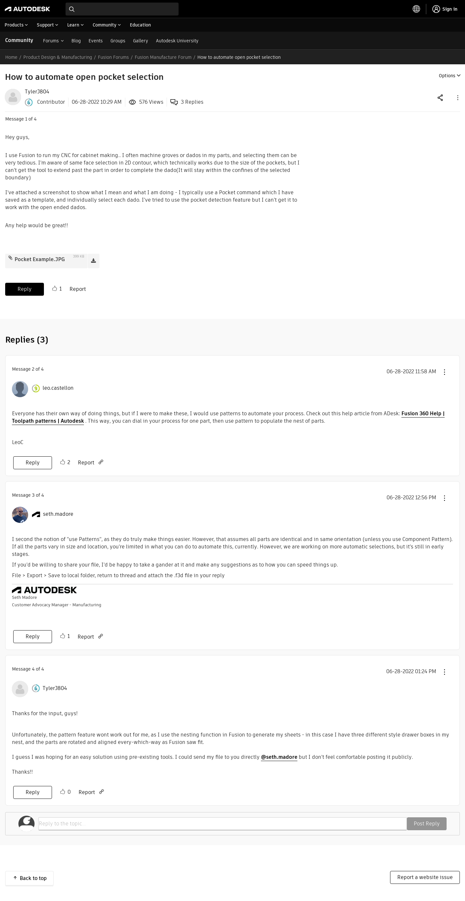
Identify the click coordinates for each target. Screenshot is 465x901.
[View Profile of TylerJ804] (37, 92)
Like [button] (54, 288)
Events (95, 40)
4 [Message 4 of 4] (33, 669)
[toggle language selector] (416, 9)
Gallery (140, 40)
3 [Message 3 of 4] (33, 495)
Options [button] (447, 75)
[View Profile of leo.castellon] (58, 388)
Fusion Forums (113, 57)
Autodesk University (177, 40)
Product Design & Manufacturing (57, 57)
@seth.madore (279, 757)
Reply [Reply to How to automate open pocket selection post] (24, 289)
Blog (76, 40)
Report (77, 289)
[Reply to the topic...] (222, 823)
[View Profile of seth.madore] (58, 514)
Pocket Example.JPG (40, 259)
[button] (457, 97)
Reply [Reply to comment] (33, 462)
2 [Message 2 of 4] (33, 369)
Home (11, 57)
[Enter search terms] (122, 9)
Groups (117, 40)
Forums (51, 40)
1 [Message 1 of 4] (26, 119)
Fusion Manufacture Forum (163, 57)
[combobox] (122, 9)
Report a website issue (425, 877)
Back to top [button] (33, 878)
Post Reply (427, 823)
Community (19, 40)
